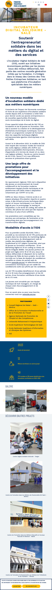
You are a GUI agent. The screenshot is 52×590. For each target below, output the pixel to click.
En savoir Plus (31, 586)
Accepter (16, 587)
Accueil (7, 20)
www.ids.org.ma (17, 262)
